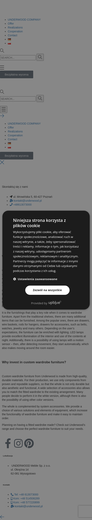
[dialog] (46, 260)
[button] (35, 279)
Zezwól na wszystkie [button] (47, 290)
